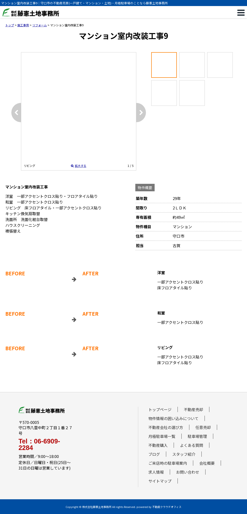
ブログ (154, 454)
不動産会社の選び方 (165, 427)
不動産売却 (193, 409)
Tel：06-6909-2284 (39, 444)
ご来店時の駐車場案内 (167, 463)
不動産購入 (158, 445)
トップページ (160, 409)
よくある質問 (191, 445)
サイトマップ (160, 481)
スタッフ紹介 (183, 454)
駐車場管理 (197, 436)
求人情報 (156, 472)
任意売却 (203, 427)
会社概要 (207, 463)
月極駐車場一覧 (161, 436)
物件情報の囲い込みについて (173, 418)
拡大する (78, 166)
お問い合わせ (187, 472)
